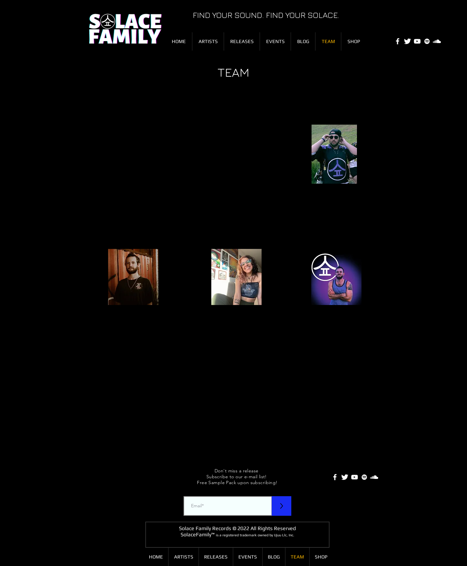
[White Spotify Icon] (427, 41)
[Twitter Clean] (407, 41)
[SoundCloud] (437, 41)
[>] (281, 506)
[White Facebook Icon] (398, 41)
